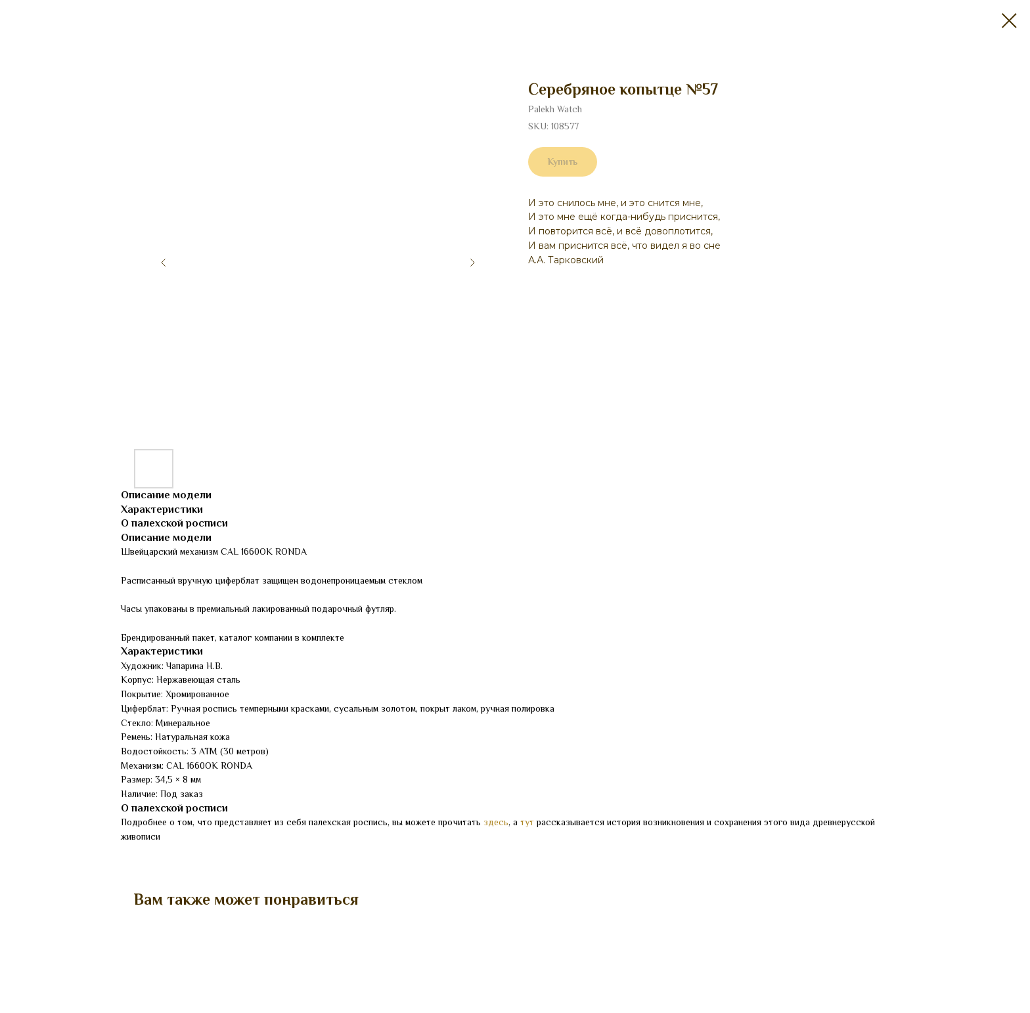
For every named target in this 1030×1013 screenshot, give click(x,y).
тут (527, 822)
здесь (495, 822)
